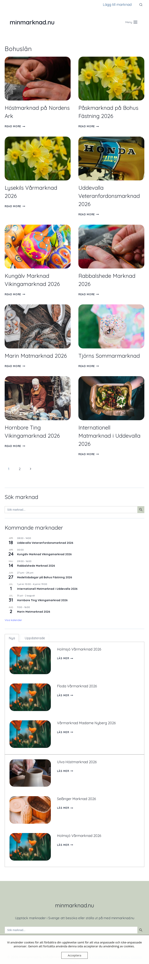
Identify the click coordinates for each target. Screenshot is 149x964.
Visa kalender (13, 620)
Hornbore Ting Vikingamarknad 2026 (42, 600)
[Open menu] (131, 22)
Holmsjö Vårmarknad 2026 (79, 649)
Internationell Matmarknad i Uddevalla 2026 (109, 435)
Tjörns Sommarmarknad (109, 355)
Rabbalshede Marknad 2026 (36, 565)
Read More (15, 126)
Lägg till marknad (117, 4)
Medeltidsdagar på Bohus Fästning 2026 (44, 577)
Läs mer (65, 658)
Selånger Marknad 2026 (77, 792)
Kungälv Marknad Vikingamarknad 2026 (44, 554)
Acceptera (74, 955)
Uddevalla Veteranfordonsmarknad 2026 (109, 195)
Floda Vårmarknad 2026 (77, 684)
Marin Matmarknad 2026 (36, 355)
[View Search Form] (140, 4)
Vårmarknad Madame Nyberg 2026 (87, 719)
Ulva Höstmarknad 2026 (77, 757)
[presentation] (38, 79)
